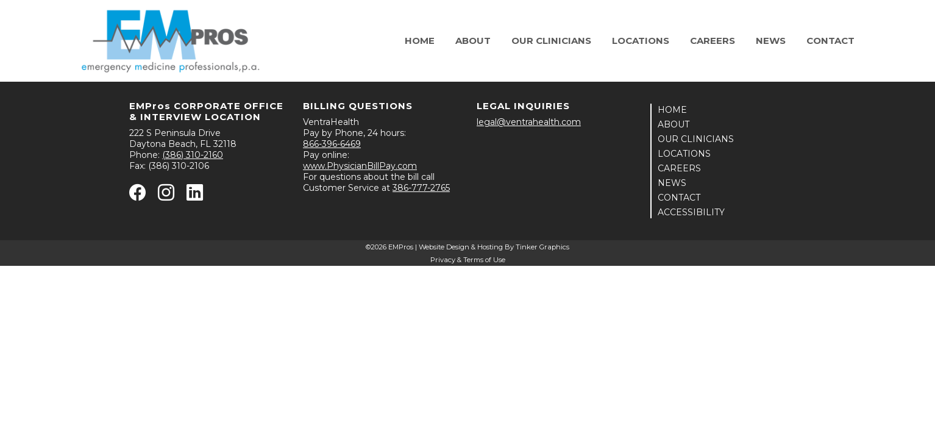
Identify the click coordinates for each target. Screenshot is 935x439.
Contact (830, 40)
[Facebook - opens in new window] (137, 195)
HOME (672, 109)
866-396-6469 (332, 143)
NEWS (672, 182)
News (771, 40)
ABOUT (673, 124)
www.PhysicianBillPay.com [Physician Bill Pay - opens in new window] (360, 165)
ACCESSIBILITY (691, 212)
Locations (640, 40)
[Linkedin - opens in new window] (195, 195)
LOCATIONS (684, 153)
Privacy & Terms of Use (467, 259)
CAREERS (679, 168)
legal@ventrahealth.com (529, 121)
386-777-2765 (421, 187)
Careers (712, 40)
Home (420, 40)
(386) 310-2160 (192, 154)
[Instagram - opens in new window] (166, 195)
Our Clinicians (551, 40)
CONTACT (679, 197)
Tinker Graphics (542, 247)
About (473, 40)
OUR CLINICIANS (696, 139)
